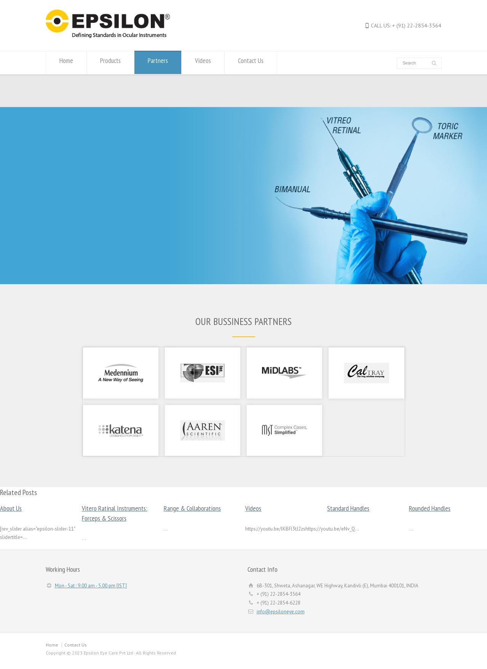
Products (110, 62)
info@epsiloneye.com (281, 611)
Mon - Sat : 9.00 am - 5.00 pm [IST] (91, 585)
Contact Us (250, 62)
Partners (158, 62)
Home (66, 62)
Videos (203, 62)
